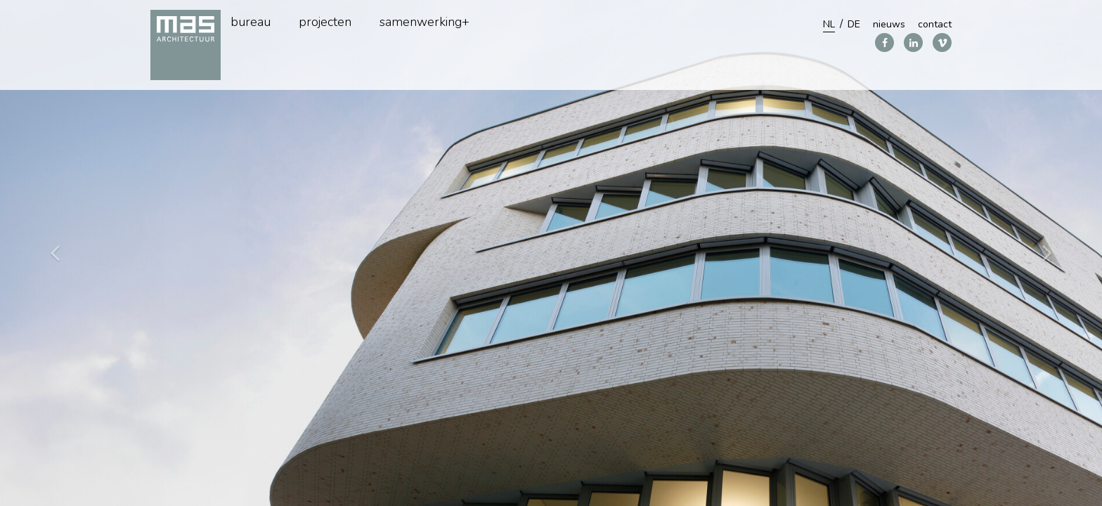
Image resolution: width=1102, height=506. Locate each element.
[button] (1047, 253)
